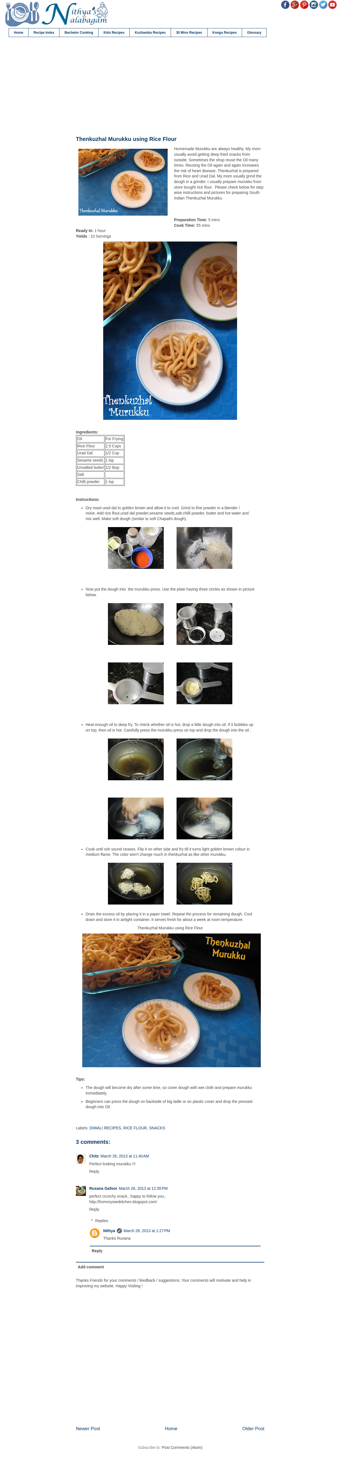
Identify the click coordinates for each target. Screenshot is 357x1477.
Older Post (253, 1428)
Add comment (91, 1267)
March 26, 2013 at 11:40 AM (124, 1156)
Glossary (254, 33)
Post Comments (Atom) (182, 1447)
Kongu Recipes (225, 33)
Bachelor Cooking (78, 33)
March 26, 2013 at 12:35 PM (143, 1188)
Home (18, 33)
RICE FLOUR (135, 1128)
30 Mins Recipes (189, 33)
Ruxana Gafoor (103, 1188)
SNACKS (157, 1128)
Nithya (109, 1231)
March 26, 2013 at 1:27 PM (147, 1231)
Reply (94, 1171)
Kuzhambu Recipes (150, 33)
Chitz (94, 1156)
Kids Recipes (113, 33)
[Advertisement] (170, 87)
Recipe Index (43, 33)
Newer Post (88, 1428)
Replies (101, 1220)
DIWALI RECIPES (105, 1128)
